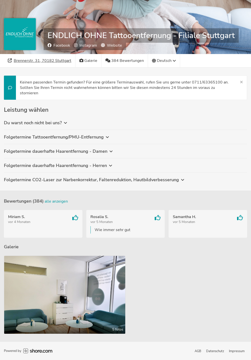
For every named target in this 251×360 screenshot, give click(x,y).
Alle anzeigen (56, 201)
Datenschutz (215, 351)
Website (111, 45)
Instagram (85, 45)
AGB (198, 351)
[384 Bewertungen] (124, 60)
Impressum (237, 351)
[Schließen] (241, 82)
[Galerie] (88, 60)
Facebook (59, 45)
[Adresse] (39, 60)
